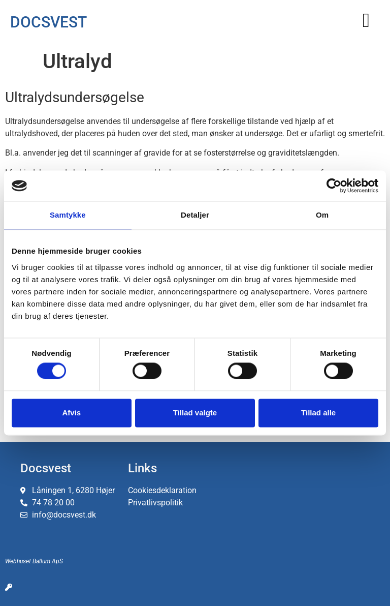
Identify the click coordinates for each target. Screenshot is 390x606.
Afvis (71, 412)
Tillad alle (318, 412)
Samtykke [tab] (68, 214)
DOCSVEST (48, 22)
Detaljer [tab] (195, 214)
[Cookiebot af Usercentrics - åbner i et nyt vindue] (333, 185)
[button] (366, 20)
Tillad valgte (195, 412)
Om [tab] (322, 214)
